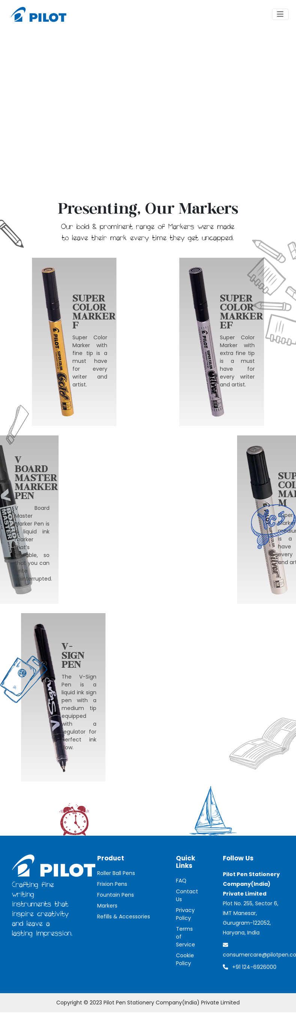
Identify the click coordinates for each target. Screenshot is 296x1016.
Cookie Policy (185, 959)
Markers (107, 905)
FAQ (181, 880)
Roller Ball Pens (116, 873)
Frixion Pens (112, 884)
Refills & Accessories (123, 916)
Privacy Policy (185, 914)
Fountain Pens (115, 895)
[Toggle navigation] (280, 14)
